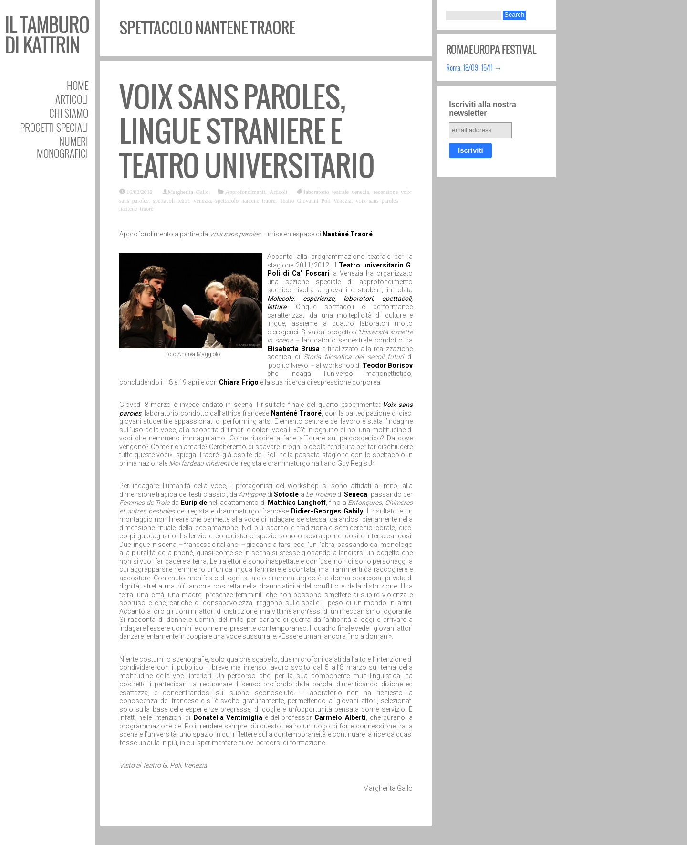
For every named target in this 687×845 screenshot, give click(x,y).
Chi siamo (68, 113)
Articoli (71, 99)
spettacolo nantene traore (245, 200)
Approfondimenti (245, 191)
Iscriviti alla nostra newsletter (482, 108)
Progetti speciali (54, 127)
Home (77, 85)
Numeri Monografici (62, 147)
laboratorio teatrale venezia (336, 191)
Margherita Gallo (188, 191)
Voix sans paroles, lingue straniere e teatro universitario (247, 131)
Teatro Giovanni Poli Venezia (315, 200)
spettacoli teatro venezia (182, 200)
